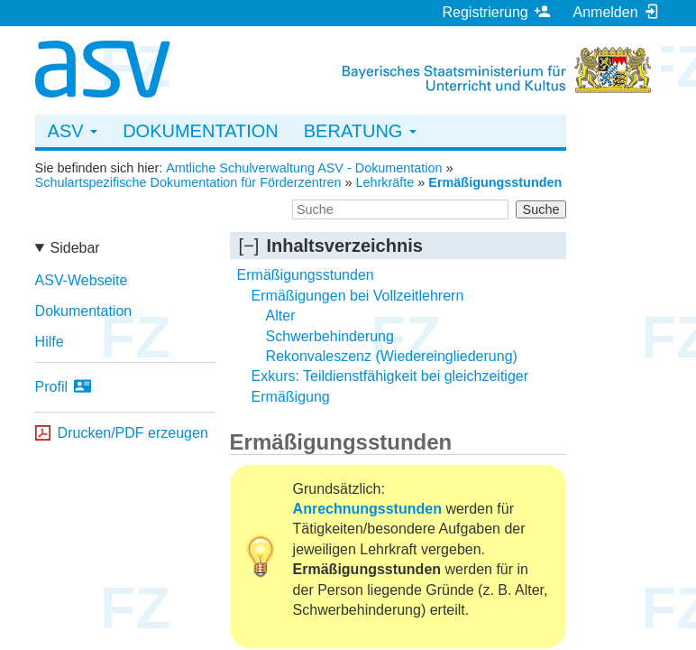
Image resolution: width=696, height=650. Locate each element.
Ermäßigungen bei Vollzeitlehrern (358, 295)
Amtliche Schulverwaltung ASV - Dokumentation (304, 168)
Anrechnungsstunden (367, 508)
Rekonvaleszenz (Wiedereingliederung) (391, 356)
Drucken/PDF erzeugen (133, 433)
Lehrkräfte (385, 182)
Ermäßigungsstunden (495, 182)
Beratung (360, 131)
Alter (281, 315)
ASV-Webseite (81, 280)
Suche (541, 209)
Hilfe (49, 341)
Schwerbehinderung (330, 336)
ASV (73, 131)
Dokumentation (201, 131)
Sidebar (75, 247)
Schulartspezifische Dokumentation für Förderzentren (188, 182)
